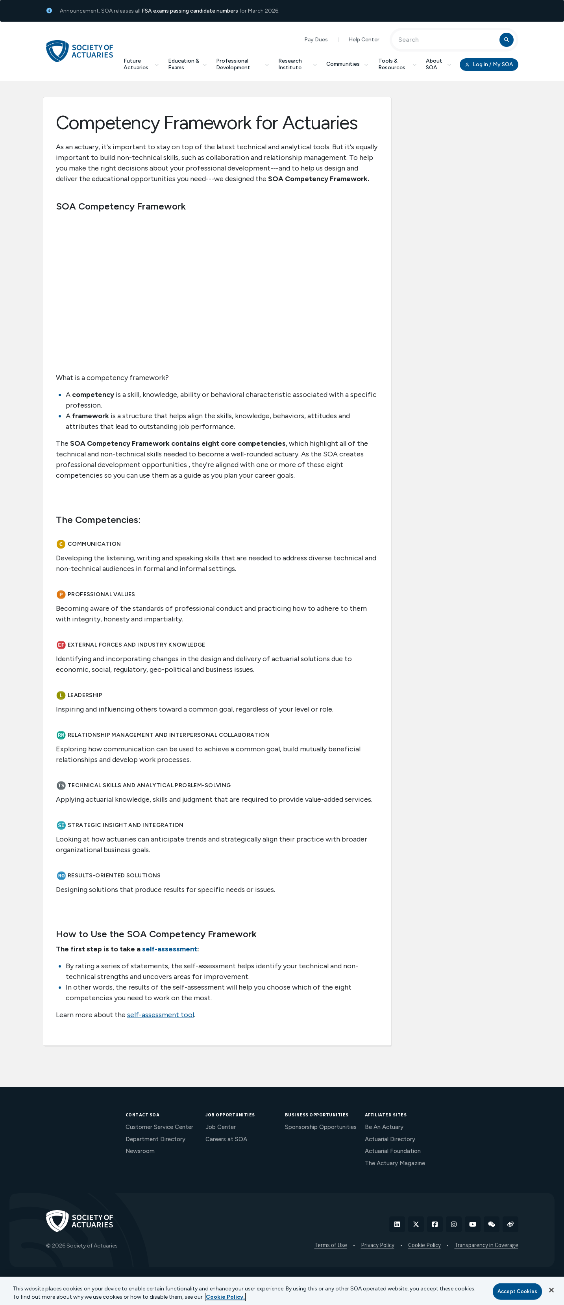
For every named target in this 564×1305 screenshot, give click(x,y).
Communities (347, 64)
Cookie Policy (424, 1245)
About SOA (438, 64)
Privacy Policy (377, 1245)
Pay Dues (316, 39)
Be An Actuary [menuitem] (384, 1127)
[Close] (551, 1290)
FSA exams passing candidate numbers (190, 10)
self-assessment (169, 949)
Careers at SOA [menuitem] (226, 1139)
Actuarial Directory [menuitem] (390, 1139)
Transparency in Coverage (486, 1245)
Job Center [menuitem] (220, 1127)
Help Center (363, 39)
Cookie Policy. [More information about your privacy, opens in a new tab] (225, 1297)
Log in (489, 64)
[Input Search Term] (446, 40)
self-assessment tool (160, 1014)
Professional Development (242, 64)
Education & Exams (187, 64)
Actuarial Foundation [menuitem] (393, 1151)
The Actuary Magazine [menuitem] (395, 1163)
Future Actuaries (141, 64)
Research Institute (297, 64)
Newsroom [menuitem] (140, 1151)
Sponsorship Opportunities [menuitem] (321, 1127)
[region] (282, 1291)
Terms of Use (330, 1245)
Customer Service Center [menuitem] (159, 1127)
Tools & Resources (397, 64)
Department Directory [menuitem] (155, 1139)
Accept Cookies (517, 1291)
